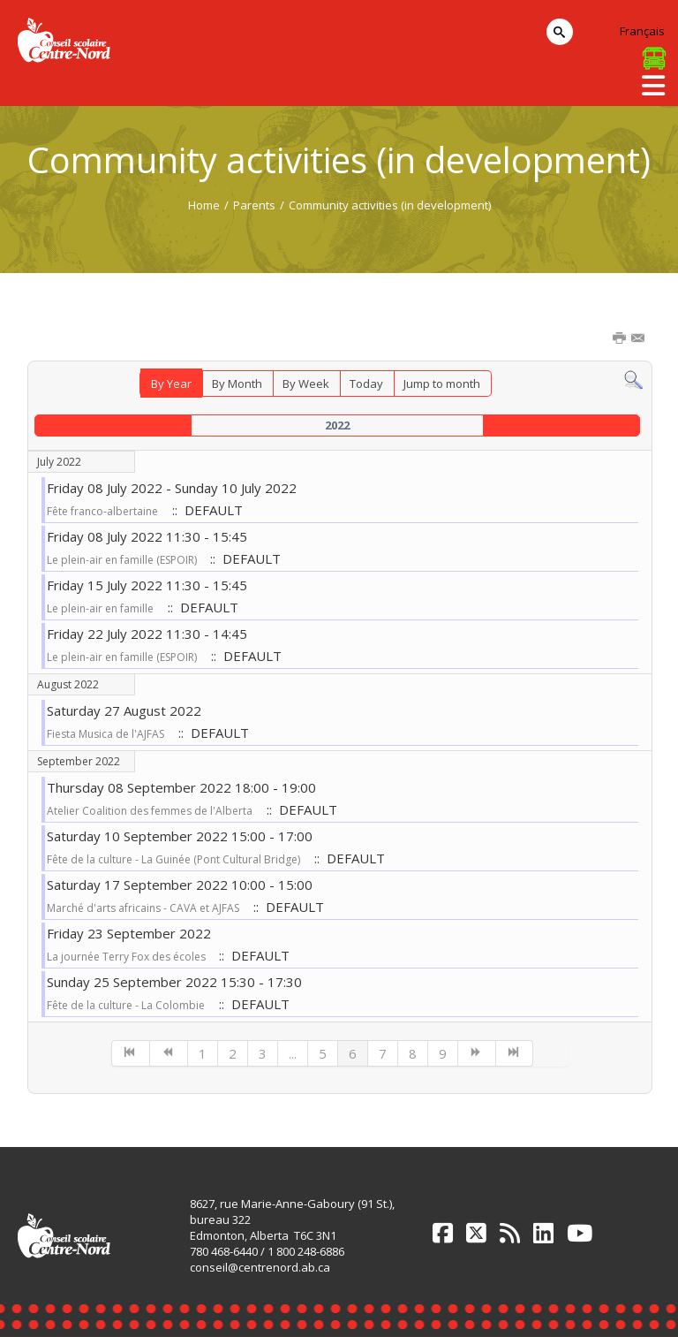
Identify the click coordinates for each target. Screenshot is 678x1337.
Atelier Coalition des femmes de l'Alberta (149, 810)
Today (366, 383)
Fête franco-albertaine (102, 511)
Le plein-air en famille (100, 608)
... (293, 1053)
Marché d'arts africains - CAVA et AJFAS (143, 907)
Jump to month (441, 383)
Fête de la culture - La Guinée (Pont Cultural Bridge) (173, 859)
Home (204, 205)
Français (642, 31)
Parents (254, 205)
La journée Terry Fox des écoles (127, 956)
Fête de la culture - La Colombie (126, 1005)
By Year (171, 383)
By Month (237, 383)
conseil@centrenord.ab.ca (260, 1267)
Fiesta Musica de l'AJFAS (105, 733)
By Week (305, 383)
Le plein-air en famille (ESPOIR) (123, 559)
